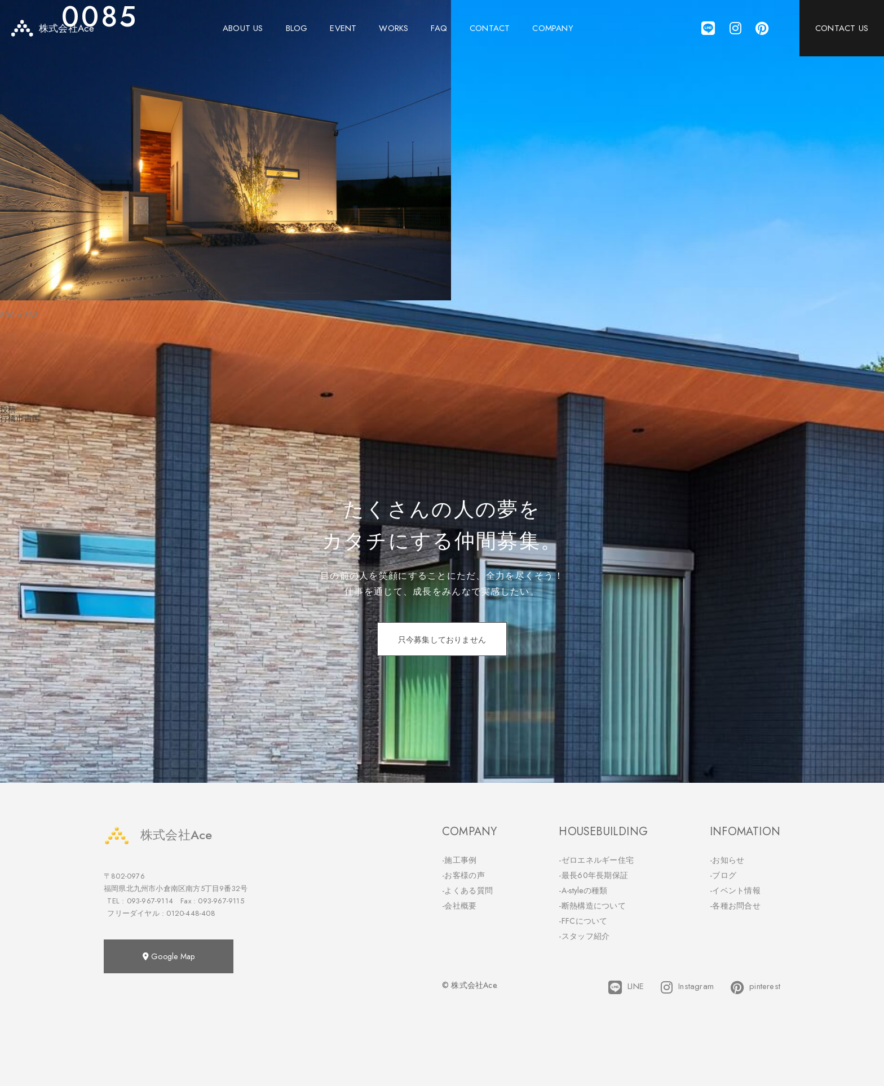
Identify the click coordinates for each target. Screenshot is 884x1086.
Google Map (169, 956)
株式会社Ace (158, 835)
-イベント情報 (735, 890)
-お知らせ (727, 860)
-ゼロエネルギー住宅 (596, 860)
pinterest (755, 987)
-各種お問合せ (735, 905)
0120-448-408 (190, 913)
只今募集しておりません (442, 639)
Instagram (687, 987)
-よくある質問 (467, 890)
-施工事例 (459, 860)
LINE (626, 987)
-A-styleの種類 (583, 890)
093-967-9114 (150, 901)
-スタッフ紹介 (584, 936)
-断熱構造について (592, 905)
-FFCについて (583, 921)
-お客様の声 (463, 875)
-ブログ (723, 875)
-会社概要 (459, 905)
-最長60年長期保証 (593, 875)
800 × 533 (19, 315)
